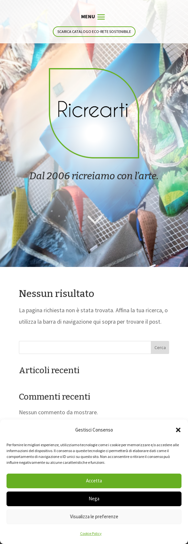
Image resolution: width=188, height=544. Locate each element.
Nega (94, 498)
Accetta (94, 481)
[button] (178, 430)
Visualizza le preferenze (94, 516)
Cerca (160, 347)
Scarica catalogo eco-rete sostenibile (94, 31)
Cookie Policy (91, 533)
